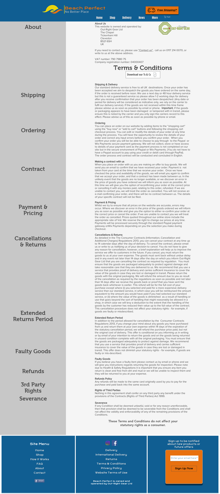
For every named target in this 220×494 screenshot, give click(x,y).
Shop (39, 454)
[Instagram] (107, 443)
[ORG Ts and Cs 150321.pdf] (155, 75)
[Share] (39, 480)
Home (39, 450)
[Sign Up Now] (184, 468)
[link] (171, 17)
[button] (127, 18)
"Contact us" (145, 50)
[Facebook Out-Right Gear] (114, 443)
